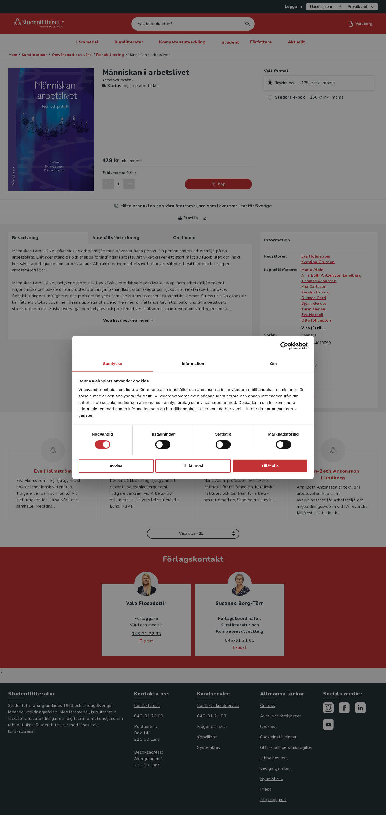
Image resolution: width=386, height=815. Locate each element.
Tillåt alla (270, 466)
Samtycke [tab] (112, 363)
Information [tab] (193, 363)
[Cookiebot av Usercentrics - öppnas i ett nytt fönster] (284, 346)
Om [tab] (273, 363)
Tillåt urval (193, 466)
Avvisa (116, 466)
